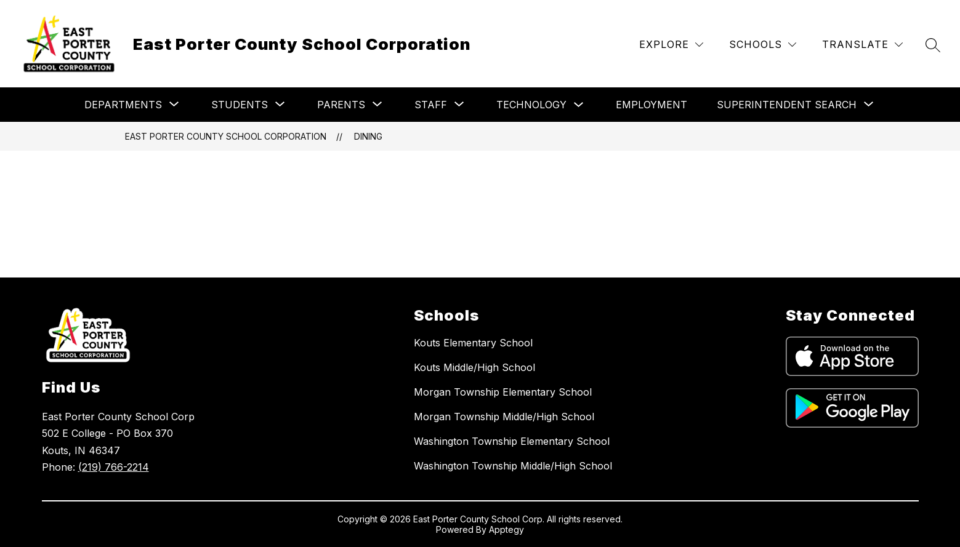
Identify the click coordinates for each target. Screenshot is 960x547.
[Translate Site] (862, 44)
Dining (368, 136)
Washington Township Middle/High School (513, 466)
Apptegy (506, 529)
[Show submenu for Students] (239, 104)
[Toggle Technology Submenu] (578, 105)
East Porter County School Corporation (225, 136)
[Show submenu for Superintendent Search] (787, 104)
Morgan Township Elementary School (503, 392)
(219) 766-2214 (113, 467)
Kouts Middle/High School (474, 367)
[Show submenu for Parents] (341, 104)
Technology (531, 104)
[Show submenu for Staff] (430, 104)
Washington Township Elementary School (512, 441)
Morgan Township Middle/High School (504, 416)
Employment (651, 104)
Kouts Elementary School (473, 343)
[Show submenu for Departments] (123, 104)
